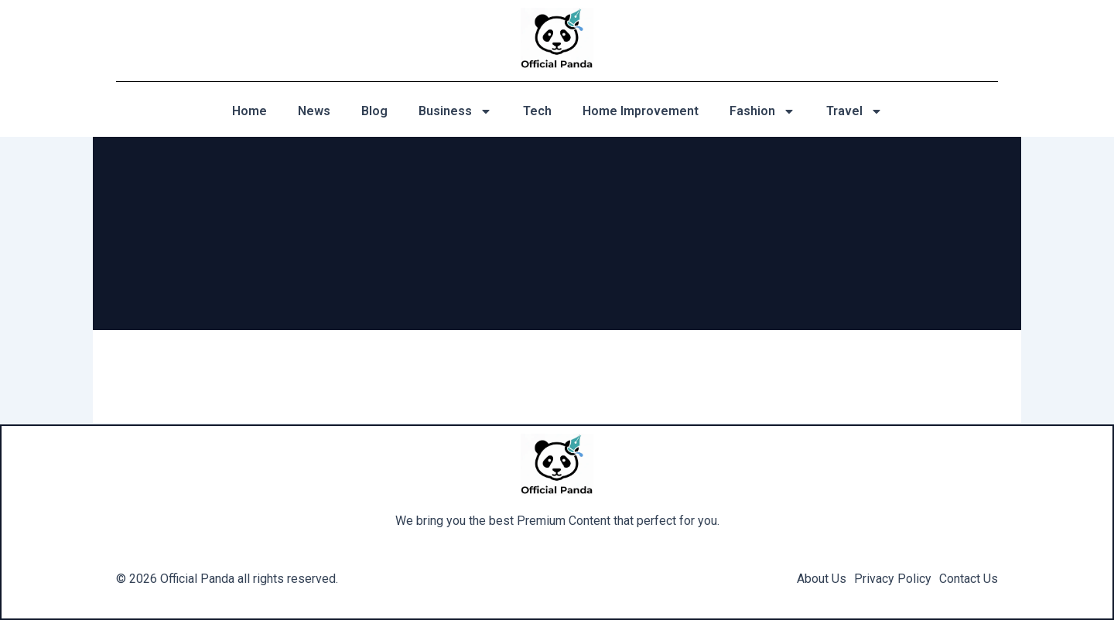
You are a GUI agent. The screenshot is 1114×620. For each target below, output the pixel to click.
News (314, 111)
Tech (537, 111)
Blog (374, 111)
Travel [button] (854, 111)
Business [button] (455, 111)
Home (249, 111)
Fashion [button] (762, 111)
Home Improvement (641, 111)
